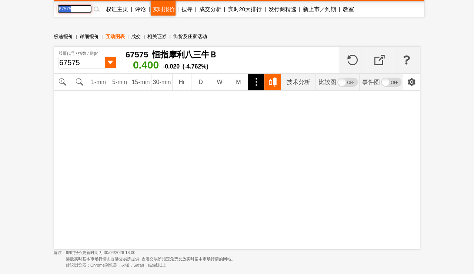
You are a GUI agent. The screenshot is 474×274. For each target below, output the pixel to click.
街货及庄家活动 (190, 36)
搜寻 (187, 9)
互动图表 (115, 36)
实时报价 (164, 9)
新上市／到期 (319, 9)
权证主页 (117, 9)
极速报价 (63, 36)
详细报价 (89, 36)
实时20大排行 (245, 9)
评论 (140, 9)
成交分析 (210, 9)
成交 (136, 36)
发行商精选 (282, 9)
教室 (348, 9)
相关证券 (157, 36)
